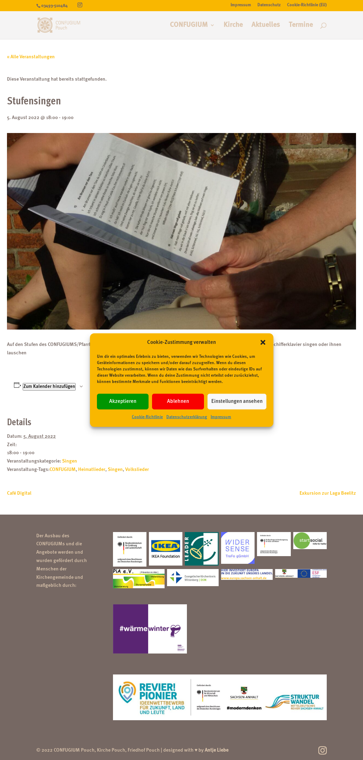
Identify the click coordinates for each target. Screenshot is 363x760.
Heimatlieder (91, 469)
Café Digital (19, 493)
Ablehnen (178, 401)
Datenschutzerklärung (186, 417)
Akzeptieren (122, 401)
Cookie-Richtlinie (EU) (307, 5)
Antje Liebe (216, 750)
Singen (69, 461)
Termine (301, 26)
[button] (262, 342)
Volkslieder (137, 469)
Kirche (233, 26)
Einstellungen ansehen (237, 401)
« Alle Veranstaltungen (31, 56)
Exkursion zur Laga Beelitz (328, 493)
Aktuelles (265, 26)
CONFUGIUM (189, 26)
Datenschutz (269, 5)
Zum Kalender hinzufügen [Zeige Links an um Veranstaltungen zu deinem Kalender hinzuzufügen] (49, 386)
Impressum (221, 417)
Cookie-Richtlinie (147, 417)
